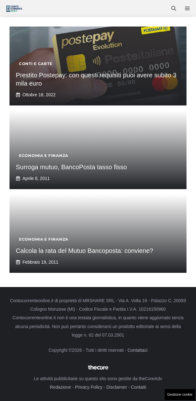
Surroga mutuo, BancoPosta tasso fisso (71, 167)
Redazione (60, 387)
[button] (174, 8)
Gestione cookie (180, 394)
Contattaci (137, 350)
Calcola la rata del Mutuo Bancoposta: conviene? (84, 250)
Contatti (138, 387)
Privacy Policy (88, 387)
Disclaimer (116, 387)
